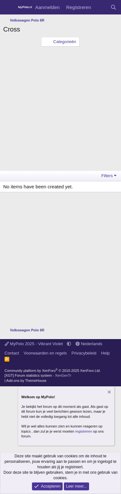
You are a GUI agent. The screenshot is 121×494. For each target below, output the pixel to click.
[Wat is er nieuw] (100, 7)
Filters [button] (107, 175)
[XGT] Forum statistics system (38, 375)
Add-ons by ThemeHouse (26, 380)
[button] (69, 344)
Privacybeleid (84, 353)
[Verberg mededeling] (108, 393)
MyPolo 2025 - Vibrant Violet (34, 343)
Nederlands (89, 343)
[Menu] (8, 7)
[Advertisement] (60, 110)
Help (105, 353)
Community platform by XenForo (53, 371)
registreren (83, 431)
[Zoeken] (113, 7)
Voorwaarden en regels (45, 353)
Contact (12, 353)
